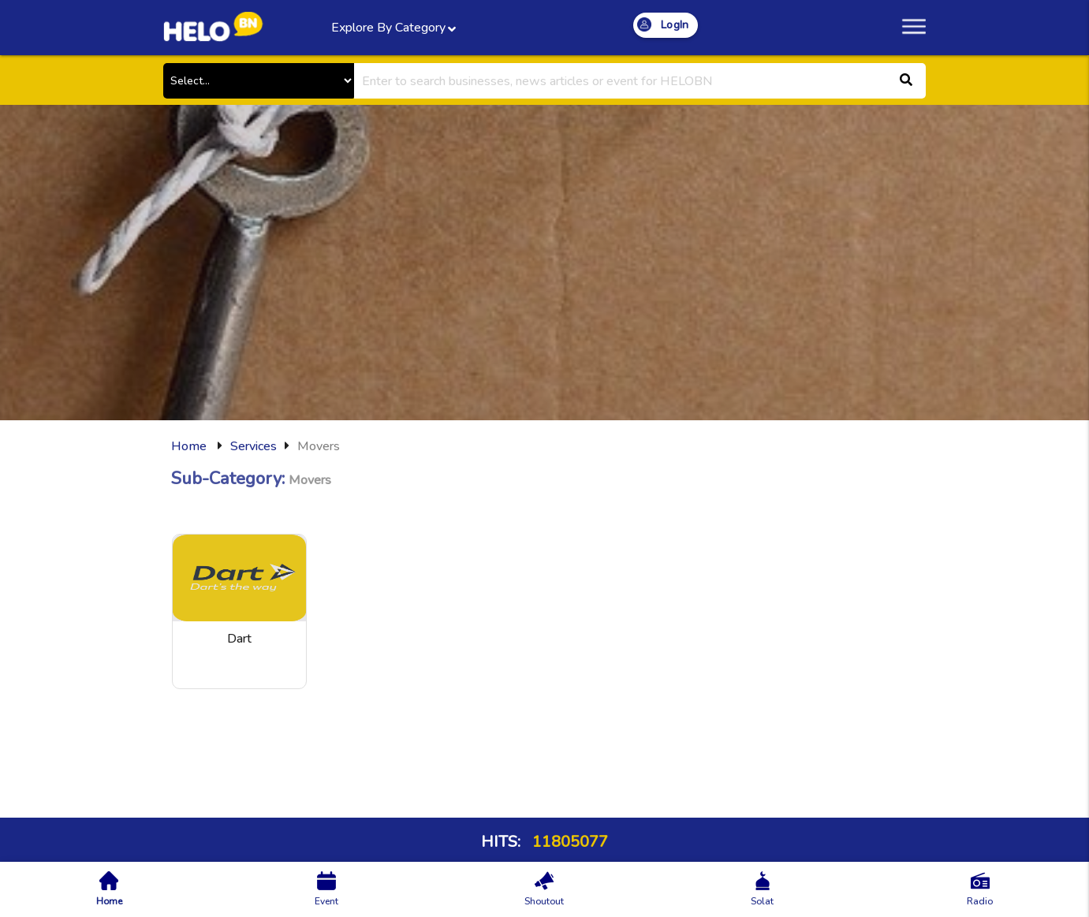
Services (253, 446)
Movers (318, 446)
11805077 (568, 841)
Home (189, 446)
